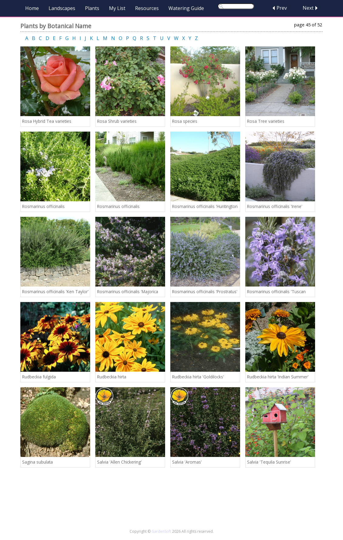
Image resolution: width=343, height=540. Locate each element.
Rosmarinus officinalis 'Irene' (274, 206)
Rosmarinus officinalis (43, 206)
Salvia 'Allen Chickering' (119, 462)
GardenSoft (161, 531)
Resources (147, 8)
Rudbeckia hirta (111, 377)
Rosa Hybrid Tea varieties (46, 121)
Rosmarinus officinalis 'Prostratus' (204, 291)
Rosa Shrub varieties (117, 121)
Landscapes (62, 8)
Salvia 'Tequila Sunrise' (269, 462)
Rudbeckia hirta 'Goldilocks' (198, 377)
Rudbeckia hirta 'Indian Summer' (278, 377)
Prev (282, 8)
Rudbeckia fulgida (39, 377)
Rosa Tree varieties (265, 121)
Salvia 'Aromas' (187, 462)
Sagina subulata (37, 462)
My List (117, 8)
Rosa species (184, 121)
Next (308, 8)
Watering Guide (186, 8)
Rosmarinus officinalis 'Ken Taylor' (55, 291)
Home (32, 8)
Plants (92, 8)
